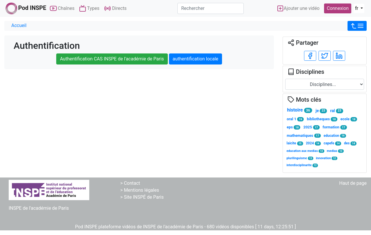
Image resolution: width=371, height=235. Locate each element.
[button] (357, 26)
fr (357, 8)
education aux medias (305, 151)
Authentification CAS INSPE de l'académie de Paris (112, 59)
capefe (332, 143)
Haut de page (353, 183)
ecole (348, 119)
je (321, 110)
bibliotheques (322, 119)
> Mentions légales (139, 190)
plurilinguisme (299, 158)
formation (335, 127)
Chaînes (62, 8)
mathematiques (304, 135)
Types (89, 8)
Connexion (337, 8)
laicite (295, 143)
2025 (311, 127)
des (350, 143)
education (335, 136)
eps (293, 127)
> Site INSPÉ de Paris (142, 197)
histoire (299, 110)
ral (336, 110)
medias (335, 151)
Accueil (18, 25)
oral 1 (295, 119)
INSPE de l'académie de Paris (39, 208)
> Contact (130, 183)
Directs (115, 8)
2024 (313, 143)
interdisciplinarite (302, 165)
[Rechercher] (210, 8)
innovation (326, 158)
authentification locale (195, 59)
